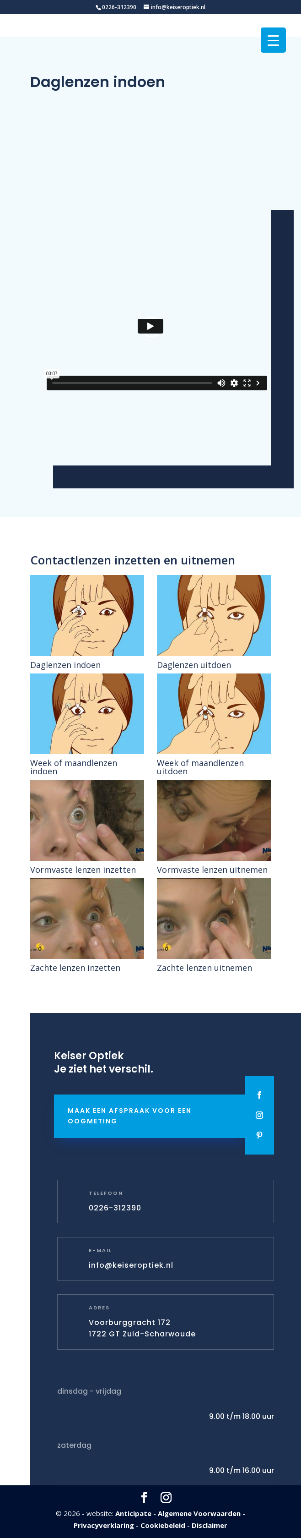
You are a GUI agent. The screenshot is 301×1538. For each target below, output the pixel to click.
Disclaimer (209, 1525)
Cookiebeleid (162, 1525)
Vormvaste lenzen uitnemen (212, 869)
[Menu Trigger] (273, 40)
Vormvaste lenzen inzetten (83, 869)
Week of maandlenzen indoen (73, 767)
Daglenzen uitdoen (194, 664)
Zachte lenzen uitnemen (204, 967)
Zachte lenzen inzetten (75, 967)
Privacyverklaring (104, 1525)
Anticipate (133, 1513)
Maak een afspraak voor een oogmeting (130, 1116)
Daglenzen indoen (65, 664)
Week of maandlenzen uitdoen (200, 767)
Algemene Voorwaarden (199, 1513)
